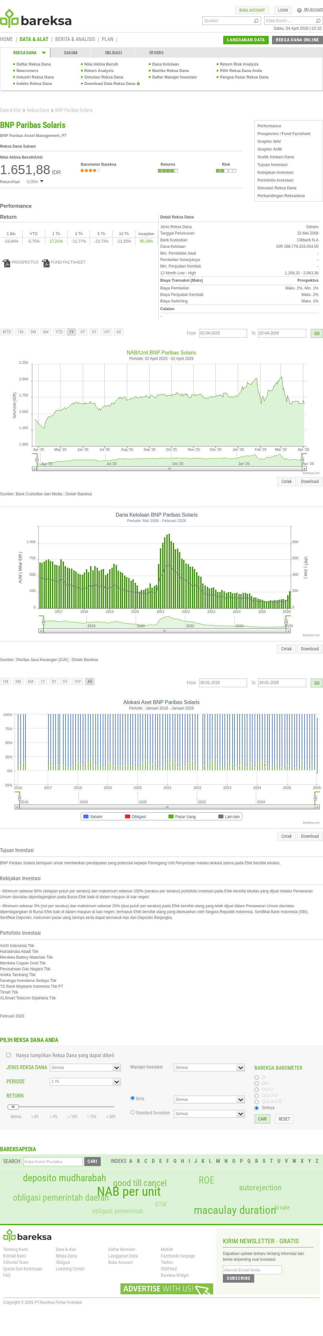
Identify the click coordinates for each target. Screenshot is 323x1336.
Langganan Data (123, 1255)
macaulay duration (235, 1210)
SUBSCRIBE (238, 1278)
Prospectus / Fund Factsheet (283, 133)
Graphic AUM (269, 149)
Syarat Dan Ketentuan (22, 1268)
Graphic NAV (269, 141)
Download (310, 481)
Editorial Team (16, 1262)
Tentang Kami (15, 1249)
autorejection (260, 1187)
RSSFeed (169, 1268)
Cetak (286, 481)
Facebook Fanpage (178, 1255)
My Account (310, 9)
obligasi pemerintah (117, 1211)
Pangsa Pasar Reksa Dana (244, 77)
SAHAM (71, 52)
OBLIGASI (113, 52)
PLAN (107, 39)
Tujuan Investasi (272, 165)
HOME (6, 39)
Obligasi (63, 1262)
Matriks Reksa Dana (170, 70)
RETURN (15, 1096)
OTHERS (156, 52)
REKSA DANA (24, 52)
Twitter (167, 1262)
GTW (160, 1204)
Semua (268, 1107)
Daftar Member (121, 1249)
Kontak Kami (14, 1255)
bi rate (282, 1208)
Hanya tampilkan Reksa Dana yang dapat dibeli (65, 1055)
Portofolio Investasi (275, 180)
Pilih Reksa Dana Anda (241, 70)
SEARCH (11, 1161)
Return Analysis (99, 70)
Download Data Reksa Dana (109, 83)
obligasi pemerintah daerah (61, 1197)
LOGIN (283, 10)
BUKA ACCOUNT (252, 10)
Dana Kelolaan (165, 64)
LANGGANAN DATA (246, 39)
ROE (206, 1180)
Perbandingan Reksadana (281, 196)
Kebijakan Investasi (275, 172)
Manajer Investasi (146, 1066)
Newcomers (27, 70)
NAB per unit (129, 1191)
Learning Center (70, 1268)
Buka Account (120, 1262)
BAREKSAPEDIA (18, 1149)
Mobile (167, 1249)
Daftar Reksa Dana (33, 64)
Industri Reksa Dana (35, 77)
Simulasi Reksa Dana (103, 77)
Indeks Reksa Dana (34, 83)
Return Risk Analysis (239, 64)
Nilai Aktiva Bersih (101, 64)
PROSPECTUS (20, 262)
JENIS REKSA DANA (26, 1067)
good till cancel (140, 1183)
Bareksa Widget (175, 1275)
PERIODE (15, 1081)
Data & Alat (10, 110)
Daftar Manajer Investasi (174, 77)
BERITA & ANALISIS (75, 39)
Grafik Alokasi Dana (275, 157)
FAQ (6, 1275)
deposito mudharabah (64, 1178)
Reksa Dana (38, 110)
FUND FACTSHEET (64, 262)
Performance (269, 126)
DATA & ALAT (34, 39)
